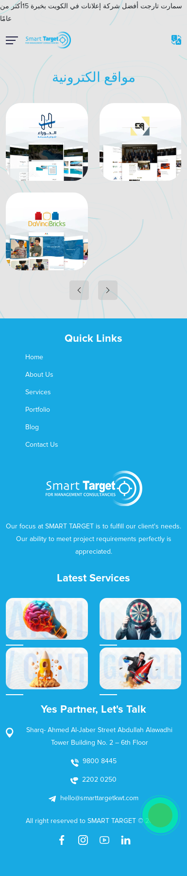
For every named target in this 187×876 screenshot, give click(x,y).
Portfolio (37, 409)
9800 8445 (100, 761)
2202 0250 (99, 779)
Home (34, 357)
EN (176, 40)
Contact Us (41, 444)
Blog (32, 427)
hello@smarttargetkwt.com (99, 798)
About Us (39, 374)
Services (38, 392)
